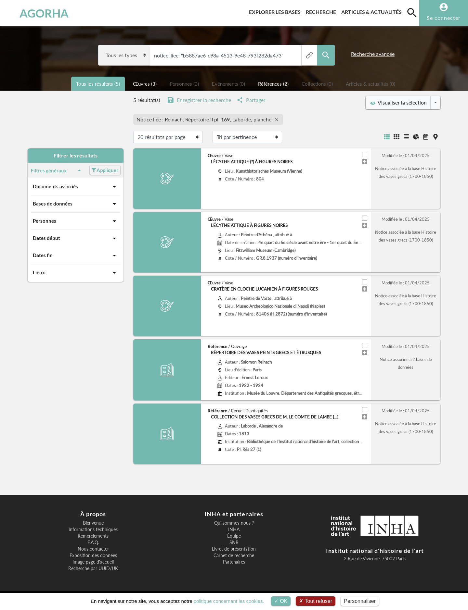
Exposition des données (93, 555)
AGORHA (38, 12)
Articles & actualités (372, 11)
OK (281, 601)
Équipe (234, 536)
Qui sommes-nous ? (234, 523)
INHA (234, 529)
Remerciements (93, 536)
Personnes (75, 221)
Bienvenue (93, 523)
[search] (411, 12)
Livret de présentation (234, 549)
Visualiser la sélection (398, 102)
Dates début (75, 238)
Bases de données (75, 204)
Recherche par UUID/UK (93, 568)
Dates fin (75, 255)
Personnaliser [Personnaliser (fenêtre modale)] (360, 601)
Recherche (322, 11)
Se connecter (444, 18)
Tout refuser (315, 601)
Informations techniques (93, 529)
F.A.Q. (93, 542)
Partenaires (234, 562)
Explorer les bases (276, 11)
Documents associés (75, 187)
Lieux (75, 273)
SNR (234, 542)
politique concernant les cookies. (229, 601)
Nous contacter (93, 549)
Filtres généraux (57, 170)
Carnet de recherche (234, 555)
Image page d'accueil (93, 562)
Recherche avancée (373, 54)
